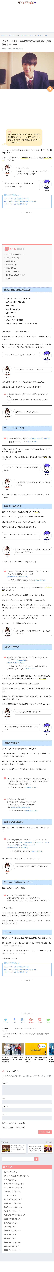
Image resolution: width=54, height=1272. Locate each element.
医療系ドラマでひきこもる (13, 1207)
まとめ (8, 278)
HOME (27, 1265)
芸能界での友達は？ (12, 271)
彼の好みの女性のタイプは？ (15, 275)
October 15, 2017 (31, 811)
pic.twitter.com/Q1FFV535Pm (17, 576)
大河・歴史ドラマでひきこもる (14, 1215)
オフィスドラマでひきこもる (14, 1184)
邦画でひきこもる (10, 1238)
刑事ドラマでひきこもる (12, 1203)
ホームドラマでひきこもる (13, 1199)
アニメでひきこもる (11, 1180)
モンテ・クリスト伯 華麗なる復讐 (36, 1034)
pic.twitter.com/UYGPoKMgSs (17, 848)
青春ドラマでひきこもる (12, 1242)
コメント (5, 1083)
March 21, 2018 (30, 669)
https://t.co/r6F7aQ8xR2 (15, 663)
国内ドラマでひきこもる (12, 1211)
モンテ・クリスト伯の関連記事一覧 (16, 199)
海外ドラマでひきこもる (12, 1231)
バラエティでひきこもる (12, 1191)
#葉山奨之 (21, 842)
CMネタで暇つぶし (10, 1172)
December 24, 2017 (30, 787)
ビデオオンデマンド (11, 1195)
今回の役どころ (11, 264)
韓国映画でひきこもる (11, 1246)
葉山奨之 (7, 1036)
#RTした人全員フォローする (25, 845)
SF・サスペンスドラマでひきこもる (23, 1028)
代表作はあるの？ (12, 261)
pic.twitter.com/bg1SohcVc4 (20, 807)
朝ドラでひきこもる (11, 1223)
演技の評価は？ (11, 268)
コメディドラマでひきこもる (14, 1188)
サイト (4, 1115)
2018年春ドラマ (9, 1034)
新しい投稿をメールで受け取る (14, 1127)
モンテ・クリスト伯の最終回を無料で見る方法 (20, 201)
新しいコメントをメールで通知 (14, 1123)
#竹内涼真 (28, 842)
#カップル (36, 842)
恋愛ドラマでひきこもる (12, 1219)
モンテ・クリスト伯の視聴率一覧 (15, 204)
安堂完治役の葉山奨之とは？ (15, 254)
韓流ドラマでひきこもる (12, 1250)
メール (5, 1106)
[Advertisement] (27, 19)
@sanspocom (21, 660)
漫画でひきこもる (10, 1234)
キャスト (20, 1034)
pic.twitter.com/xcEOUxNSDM (39, 438)
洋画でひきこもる (10, 1227)
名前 (4, 1098)
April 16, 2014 (32, 442)
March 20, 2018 (40, 580)
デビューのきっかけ (12, 258)
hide (21, 249)
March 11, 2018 (36, 851)
